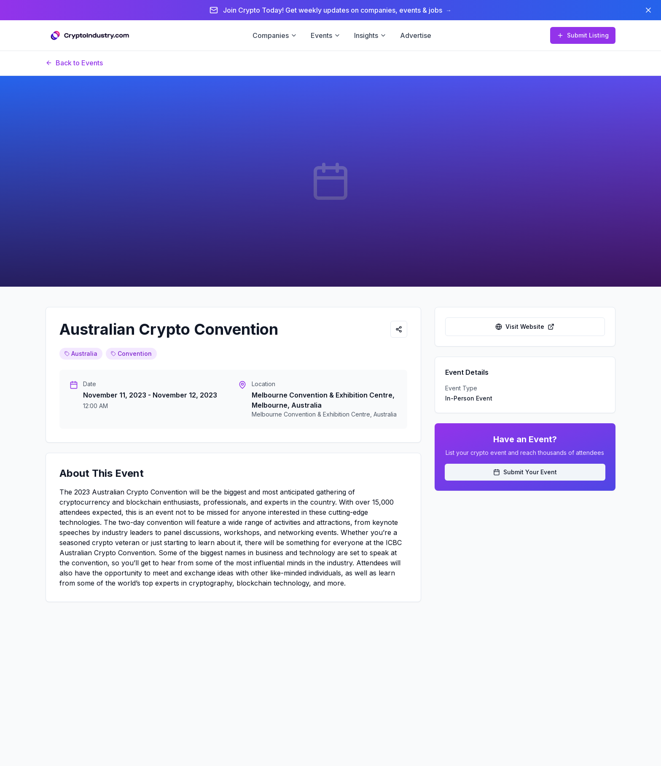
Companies (275, 35)
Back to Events (74, 63)
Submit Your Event (525, 472)
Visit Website (524, 326)
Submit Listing (583, 35)
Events (326, 35)
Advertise (415, 35)
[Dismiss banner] (648, 10)
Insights (370, 35)
